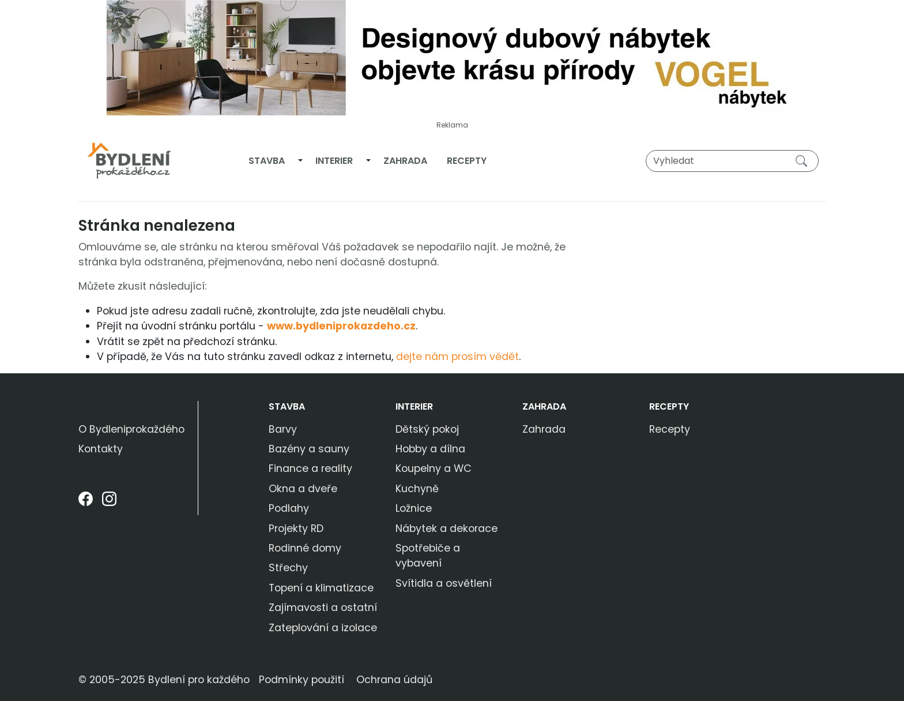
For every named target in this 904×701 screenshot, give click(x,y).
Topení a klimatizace (321, 588)
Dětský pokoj (427, 429)
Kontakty (100, 449)
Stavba (266, 160)
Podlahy (289, 508)
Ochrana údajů (394, 680)
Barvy (283, 429)
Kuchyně (417, 489)
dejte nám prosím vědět (457, 356)
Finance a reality (310, 468)
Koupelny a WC (434, 468)
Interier (334, 160)
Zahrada (405, 160)
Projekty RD (296, 528)
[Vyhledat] (732, 161)
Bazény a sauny (309, 449)
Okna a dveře (303, 489)
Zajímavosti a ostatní (323, 607)
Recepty (467, 160)
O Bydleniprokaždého (131, 429)
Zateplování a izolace (323, 628)
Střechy (288, 568)
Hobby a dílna (430, 449)
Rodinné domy (305, 548)
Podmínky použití (301, 680)
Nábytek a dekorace (447, 528)
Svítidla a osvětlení (444, 583)
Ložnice (414, 508)
